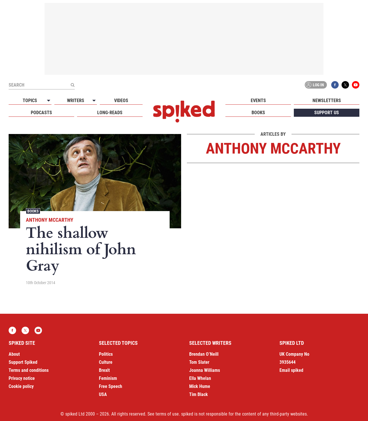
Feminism (108, 378)
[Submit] (72, 85)
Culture (105, 362)
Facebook (335, 85)
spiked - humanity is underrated (184, 112)
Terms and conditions (29, 370)
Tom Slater (199, 362)
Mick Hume (199, 386)
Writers (75, 100)
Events (258, 100)
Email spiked (291, 370)
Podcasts (41, 112)
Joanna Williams (204, 370)
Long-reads (109, 112)
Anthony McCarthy (49, 220)
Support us (326, 112)
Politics (106, 354)
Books (258, 112)
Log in (315, 85)
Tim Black (198, 394)
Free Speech (110, 386)
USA (103, 394)
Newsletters (327, 100)
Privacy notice (22, 378)
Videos (121, 100)
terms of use (167, 414)
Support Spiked (23, 362)
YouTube (355, 85)
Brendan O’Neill (203, 354)
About (14, 354)
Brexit (104, 370)
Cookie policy (21, 386)
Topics (30, 100)
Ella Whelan (200, 378)
